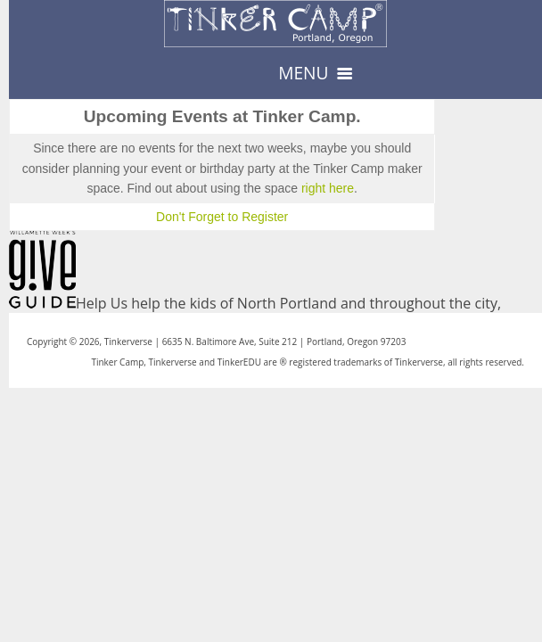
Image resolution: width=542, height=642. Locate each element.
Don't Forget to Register (222, 217)
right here (327, 188)
